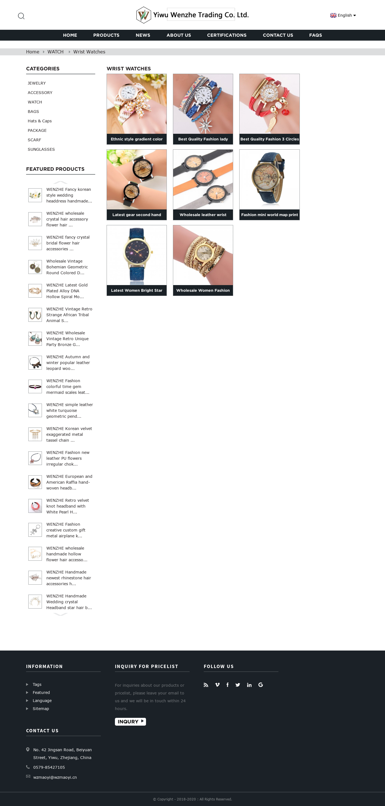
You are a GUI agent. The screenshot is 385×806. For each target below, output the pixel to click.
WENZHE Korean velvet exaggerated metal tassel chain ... (69, 434)
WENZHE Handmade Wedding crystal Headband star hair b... (69, 602)
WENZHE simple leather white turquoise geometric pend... (69, 410)
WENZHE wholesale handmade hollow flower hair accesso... (66, 554)
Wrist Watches (89, 51)
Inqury (128, 722)
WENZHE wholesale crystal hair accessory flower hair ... (67, 219)
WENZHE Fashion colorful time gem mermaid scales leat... (67, 386)
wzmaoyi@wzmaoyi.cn (55, 777)
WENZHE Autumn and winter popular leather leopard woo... (68, 362)
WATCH (55, 51)
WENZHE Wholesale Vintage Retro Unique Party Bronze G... (67, 338)
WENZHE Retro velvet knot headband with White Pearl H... (67, 506)
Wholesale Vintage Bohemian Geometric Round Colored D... (67, 267)
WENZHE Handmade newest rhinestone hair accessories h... (68, 578)
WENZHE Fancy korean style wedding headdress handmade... (69, 195)
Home (32, 51)
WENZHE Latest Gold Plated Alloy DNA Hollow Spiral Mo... (67, 291)
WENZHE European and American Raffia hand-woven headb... (69, 482)
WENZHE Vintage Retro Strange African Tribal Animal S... (69, 314)
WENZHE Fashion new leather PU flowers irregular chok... (67, 458)
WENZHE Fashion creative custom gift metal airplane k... (65, 530)
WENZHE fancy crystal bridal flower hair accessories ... (68, 243)
